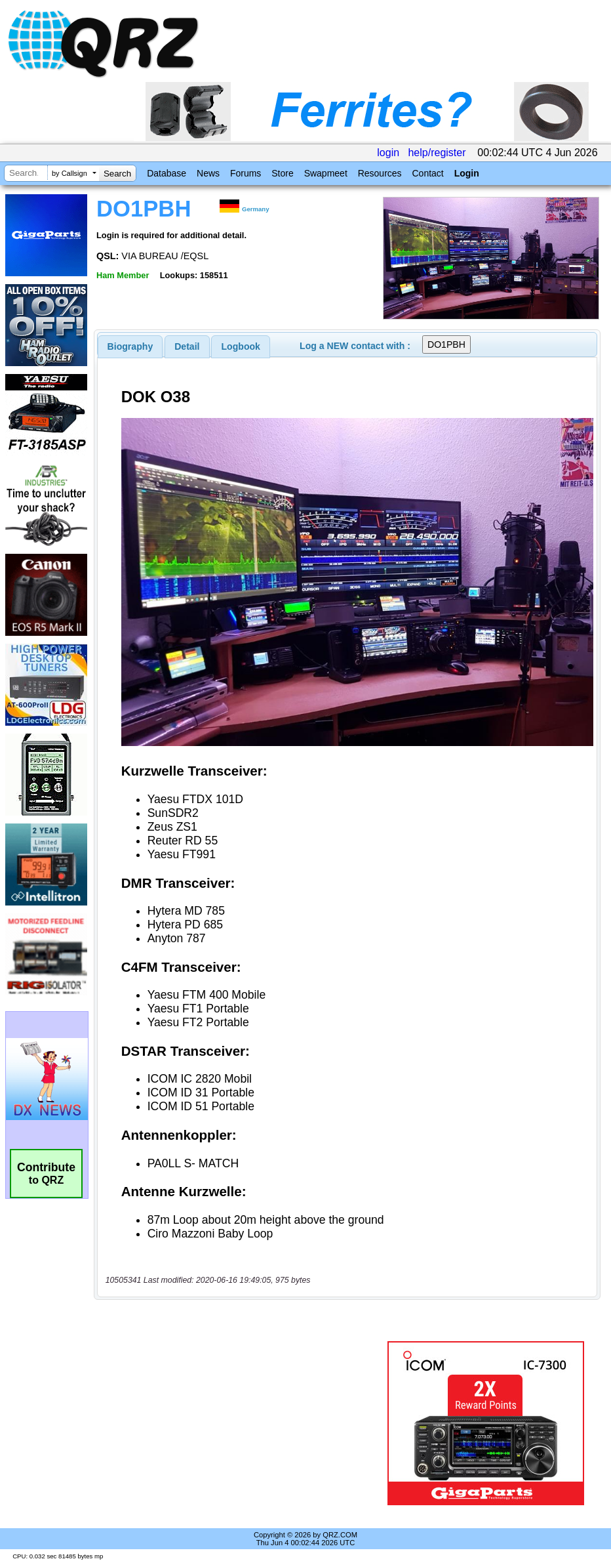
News (208, 173)
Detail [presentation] (186, 346)
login (388, 152)
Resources (380, 173)
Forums (245, 173)
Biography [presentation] (130, 346)
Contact (427, 173)
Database (166, 173)
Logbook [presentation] (241, 346)
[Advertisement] (243, 1423)
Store (282, 173)
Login (466, 173)
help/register (436, 152)
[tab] (130, 346)
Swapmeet (325, 173)
